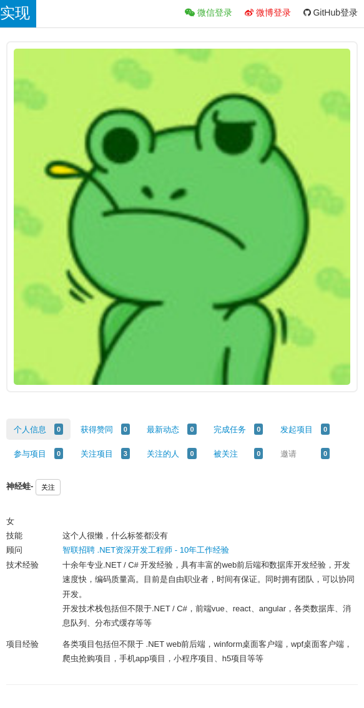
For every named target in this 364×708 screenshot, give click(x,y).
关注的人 (163, 453)
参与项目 (30, 453)
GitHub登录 (330, 12)
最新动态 (163, 429)
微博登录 (268, 12)
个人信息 (30, 429)
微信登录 (208, 12)
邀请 (288, 453)
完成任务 (230, 429)
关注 (48, 487)
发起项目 (296, 429)
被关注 (226, 453)
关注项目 (97, 453)
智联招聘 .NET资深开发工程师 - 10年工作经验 (145, 550)
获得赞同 (97, 429)
